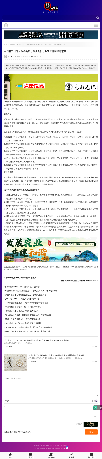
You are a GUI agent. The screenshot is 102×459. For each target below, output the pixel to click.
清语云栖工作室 (9, 267)
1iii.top (44, 448)
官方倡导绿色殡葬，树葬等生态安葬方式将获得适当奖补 (28, 315)
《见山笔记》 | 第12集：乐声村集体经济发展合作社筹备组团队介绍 (56, 355)
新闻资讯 (13, 44)
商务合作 (53, 445)
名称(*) (94, 401)
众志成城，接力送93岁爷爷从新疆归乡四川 (23, 323)
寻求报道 (36, 445)
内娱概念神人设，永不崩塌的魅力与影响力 (23, 287)
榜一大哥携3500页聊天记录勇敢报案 (21, 278)
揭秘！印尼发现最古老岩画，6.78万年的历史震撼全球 (27, 331)
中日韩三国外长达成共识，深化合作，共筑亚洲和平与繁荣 (46, 44)
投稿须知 (48, 445)
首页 (5, 44)
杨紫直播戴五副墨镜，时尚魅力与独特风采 (78, 280)
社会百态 (21, 44)
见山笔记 (9, 346)
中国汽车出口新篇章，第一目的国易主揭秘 (23, 307)
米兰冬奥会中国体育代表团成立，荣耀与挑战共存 (25, 295)
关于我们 (65, 445)
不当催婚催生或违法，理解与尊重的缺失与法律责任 (26, 303)
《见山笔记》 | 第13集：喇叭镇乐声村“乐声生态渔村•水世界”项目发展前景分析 (36, 340)
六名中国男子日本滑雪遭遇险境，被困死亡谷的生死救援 (28, 327)
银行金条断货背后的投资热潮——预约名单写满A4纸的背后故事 (31, 291)
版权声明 (59, 445)
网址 (95, 416)
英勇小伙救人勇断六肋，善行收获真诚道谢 (23, 319)
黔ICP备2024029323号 (58, 448)
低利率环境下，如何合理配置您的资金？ (22, 311)
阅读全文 (94, 346)
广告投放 (42, 445)
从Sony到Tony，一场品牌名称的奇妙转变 (22, 299)
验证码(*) (79, 424)
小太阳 (10, 56)
